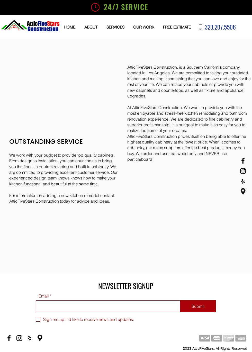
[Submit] (198, 306)
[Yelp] (243, 181)
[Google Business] (243, 191)
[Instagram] (243, 171)
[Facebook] (243, 161)
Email (44, 296)
